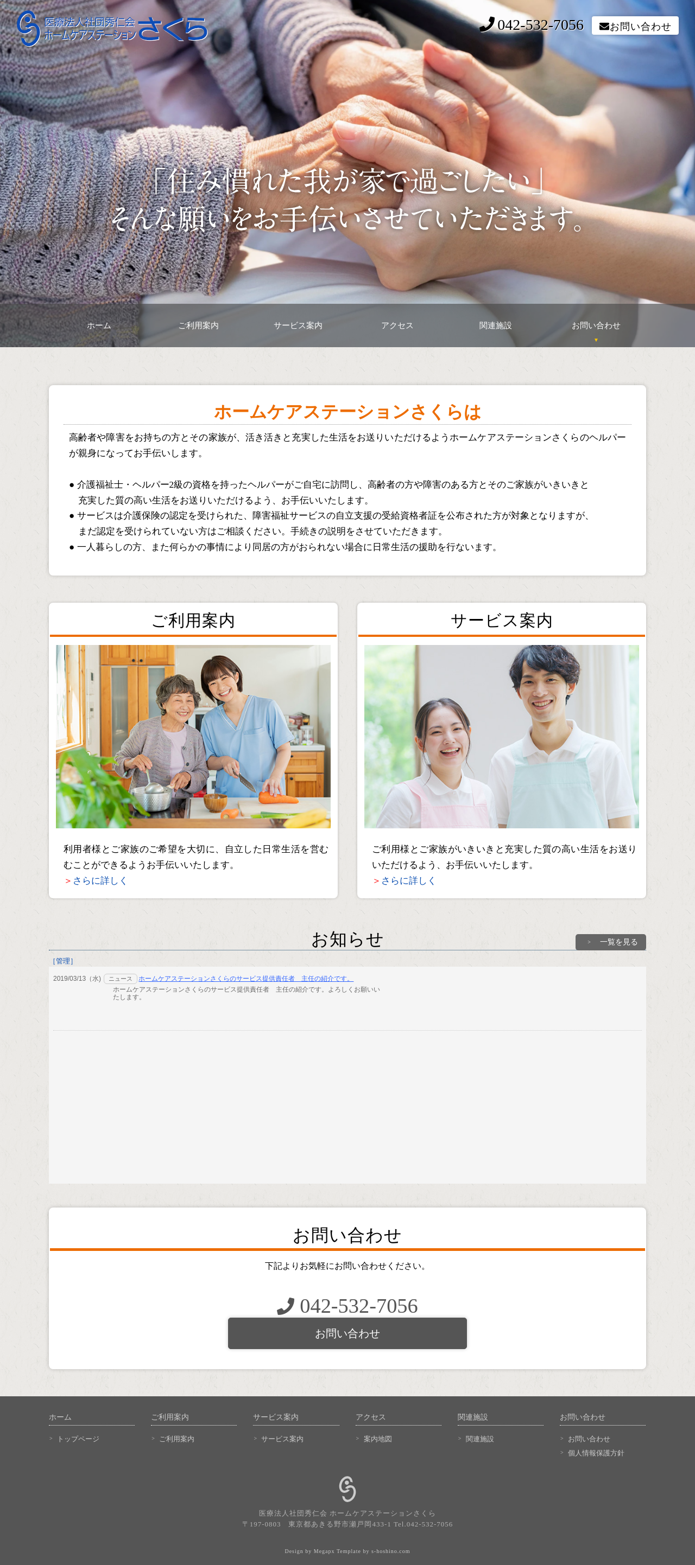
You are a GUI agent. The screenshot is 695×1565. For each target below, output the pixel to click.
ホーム (99, 325)
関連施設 (496, 325)
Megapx (324, 1551)
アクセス (397, 325)
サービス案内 (298, 325)
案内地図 (378, 1439)
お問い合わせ (635, 26)
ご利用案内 (198, 325)
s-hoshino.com (390, 1551)
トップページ (78, 1439)
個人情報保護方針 (596, 1453)
